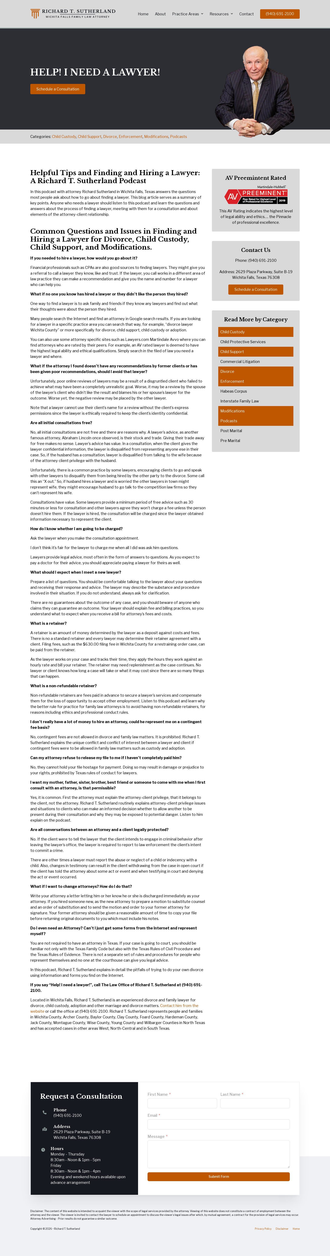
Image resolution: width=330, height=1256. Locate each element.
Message (156, 1136)
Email (152, 1115)
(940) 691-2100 (280, 14)
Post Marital (231, 431)
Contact (246, 14)
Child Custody (64, 136)
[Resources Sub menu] (232, 14)
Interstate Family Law (239, 401)
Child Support (89, 136)
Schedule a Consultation (57, 89)
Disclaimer (282, 1228)
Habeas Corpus (233, 391)
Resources (219, 14)
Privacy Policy (263, 1228)
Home (143, 14)
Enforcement (130, 136)
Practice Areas (185, 14)
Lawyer (75, 239)
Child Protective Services (243, 342)
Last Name (230, 1094)
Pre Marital (230, 440)
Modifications (156, 136)
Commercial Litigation (240, 361)
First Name (158, 1094)
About (160, 14)
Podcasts (178, 136)
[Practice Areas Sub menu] (202, 14)
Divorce (110, 136)
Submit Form (219, 1177)
